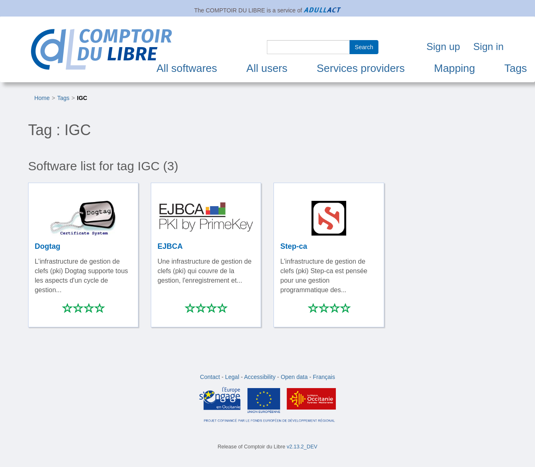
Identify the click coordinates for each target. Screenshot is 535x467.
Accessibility (260, 377)
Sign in (488, 46)
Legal (232, 377)
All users (266, 68)
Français (324, 377)
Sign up (443, 46)
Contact (210, 377)
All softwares (187, 68)
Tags (515, 68)
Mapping (454, 68)
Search (364, 47)
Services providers (361, 68)
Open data (294, 377)
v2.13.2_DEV (302, 447)
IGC (82, 98)
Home (42, 98)
